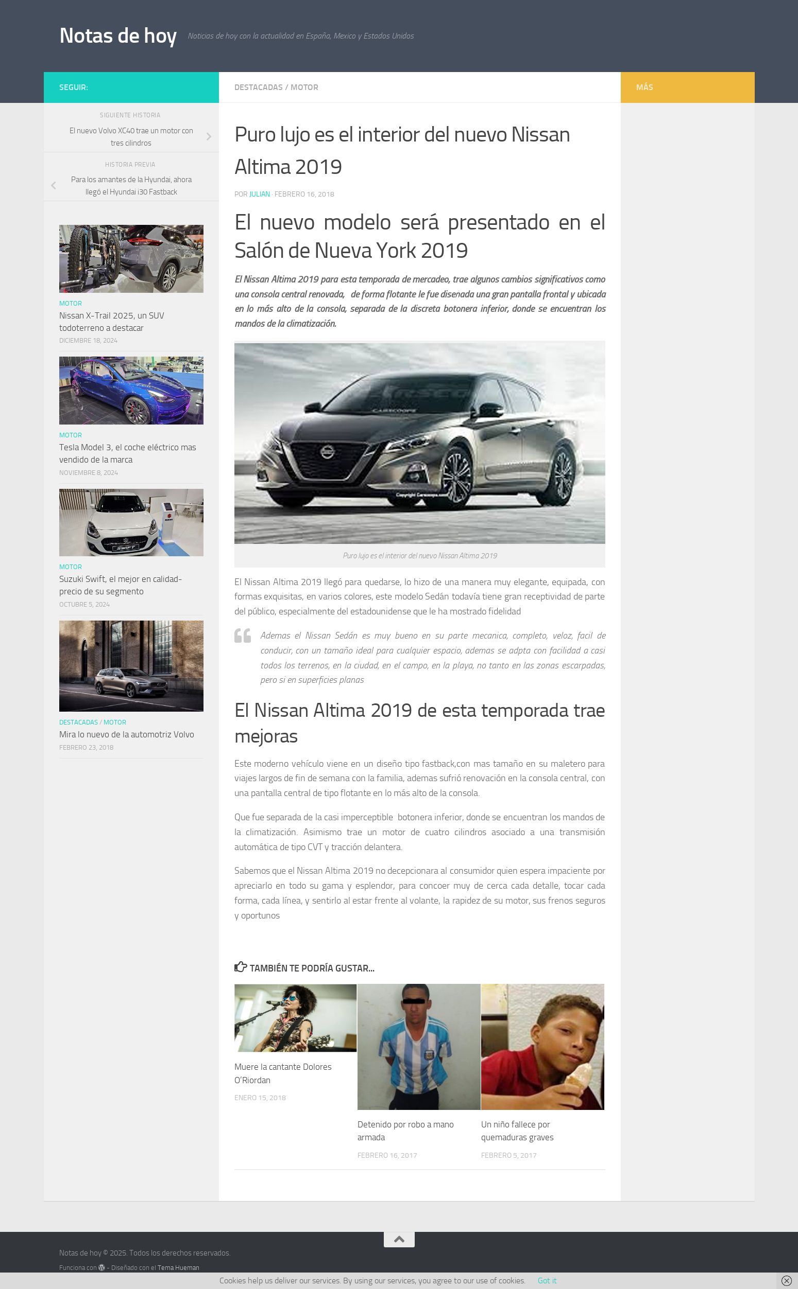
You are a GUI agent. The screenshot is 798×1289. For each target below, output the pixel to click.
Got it (547, 1280)
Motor (304, 87)
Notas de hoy (118, 35)
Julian (259, 194)
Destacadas (258, 87)
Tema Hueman (178, 1268)
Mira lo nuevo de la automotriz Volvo (126, 734)
